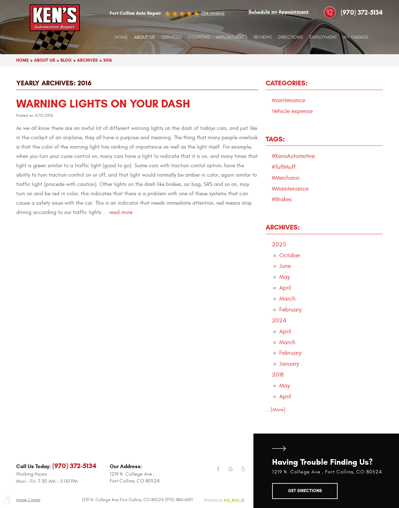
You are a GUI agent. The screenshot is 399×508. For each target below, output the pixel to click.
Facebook (218, 473)
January (289, 363)
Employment (323, 37)
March (287, 298)
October (289, 255)
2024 (279, 320)
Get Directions (279, 448)
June (285, 266)
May (284, 276)
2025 (279, 244)
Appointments (232, 37)
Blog (66, 60)
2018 (278, 374)
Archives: (283, 227)
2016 (107, 60)
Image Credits (28, 500)
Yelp (243, 473)
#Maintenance (290, 188)
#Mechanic (286, 177)
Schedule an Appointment (278, 11)
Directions (290, 37)
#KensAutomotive (293, 156)
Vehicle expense (292, 111)
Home (121, 37)
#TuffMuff (284, 167)
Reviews (263, 37)
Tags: (275, 139)
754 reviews (212, 13)
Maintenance (288, 100)
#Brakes (282, 199)
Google (230, 473)
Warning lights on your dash (103, 104)
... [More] (276, 409)
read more (120, 212)
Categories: (287, 83)
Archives (87, 60)
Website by (223, 500)
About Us (144, 37)
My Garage (355, 37)
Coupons (199, 37)
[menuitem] (121, 37)
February (290, 309)
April (285, 287)
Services (171, 37)
